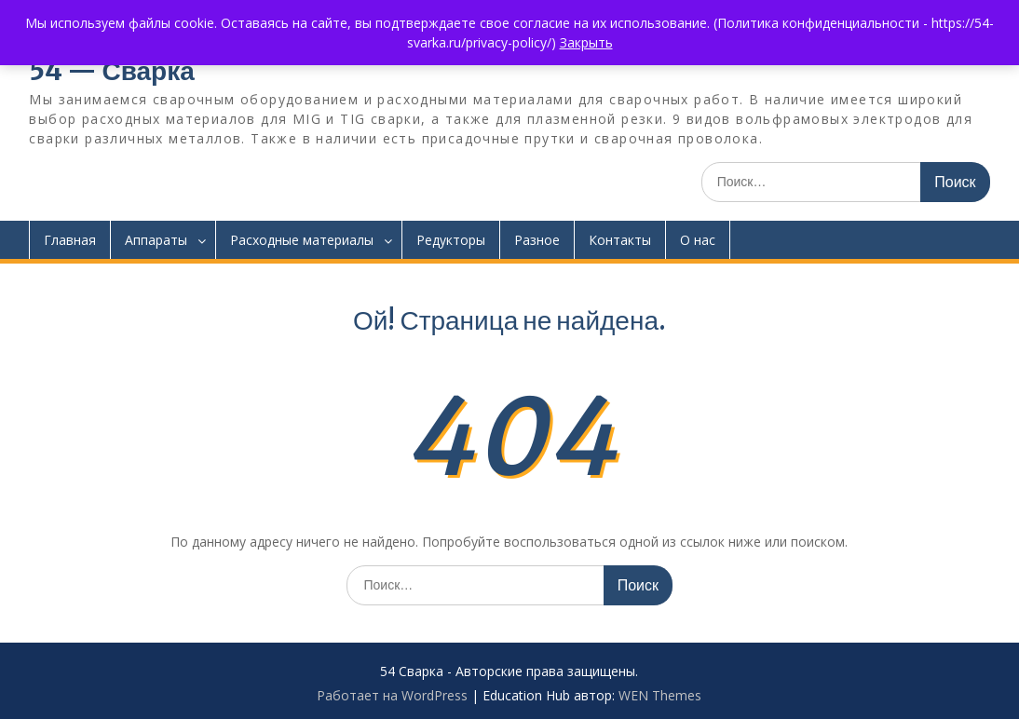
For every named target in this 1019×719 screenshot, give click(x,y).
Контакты (620, 240)
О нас (697, 240)
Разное (537, 240)
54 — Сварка (111, 71)
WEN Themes (659, 695)
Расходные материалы (302, 240)
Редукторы (450, 240)
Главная (70, 240)
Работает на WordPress (392, 695)
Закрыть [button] (586, 42)
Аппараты (156, 240)
